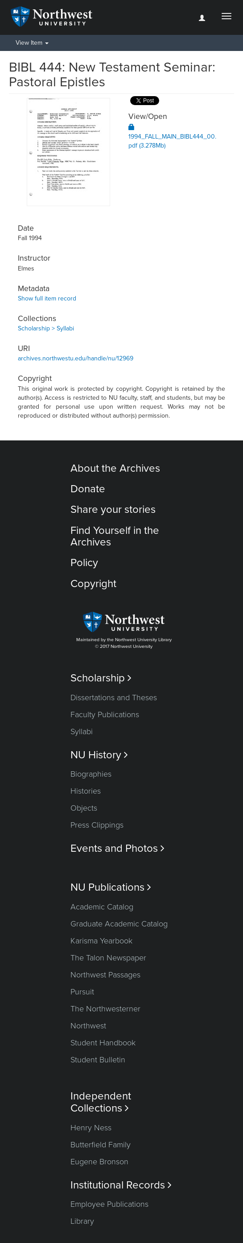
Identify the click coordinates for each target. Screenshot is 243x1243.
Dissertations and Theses (113, 697)
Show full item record (47, 298)
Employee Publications (109, 1204)
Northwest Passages (105, 975)
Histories (85, 791)
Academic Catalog (101, 907)
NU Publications (110, 887)
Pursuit (82, 992)
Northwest (88, 1026)
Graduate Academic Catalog (119, 924)
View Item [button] (32, 43)
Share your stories (113, 509)
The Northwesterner (105, 1009)
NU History (99, 754)
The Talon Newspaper (108, 958)
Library (82, 1221)
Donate (87, 488)
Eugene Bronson (99, 1162)
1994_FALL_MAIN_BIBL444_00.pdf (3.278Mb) (172, 136)
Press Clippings (97, 825)
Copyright (93, 583)
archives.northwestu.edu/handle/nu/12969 (75, 358)
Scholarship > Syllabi (46, 328)
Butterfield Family (100, 1145)
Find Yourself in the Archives (114, 536)
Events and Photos (117, 848)
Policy (84, 562)
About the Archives (115, 468)
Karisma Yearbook (101, 941)
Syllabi (81, 731)
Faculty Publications (104, 714)
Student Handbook (103, 1043)
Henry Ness (90, 1128)
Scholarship (101, 678)
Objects (83, 808)
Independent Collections (100, 1102)
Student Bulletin (97, 1060)
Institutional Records (121, 1185)
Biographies (90, 774)
